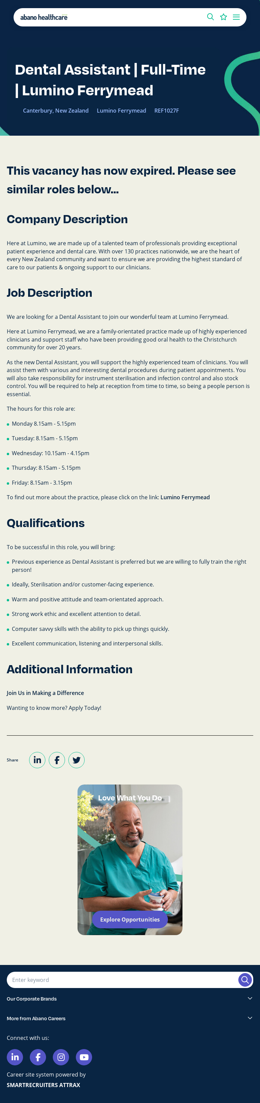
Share (12, 760)
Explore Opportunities (130, 919)
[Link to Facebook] (38, 1057)
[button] (210, 17)
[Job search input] (122, 980)
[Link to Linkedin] (15, 1057)
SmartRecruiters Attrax (43, 1085)
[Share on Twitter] (76, 760)
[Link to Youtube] (84, 1057)
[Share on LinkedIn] (37, 760)
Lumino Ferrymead (185, 497)
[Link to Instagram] (61, 1057)
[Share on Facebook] (57, 760)
